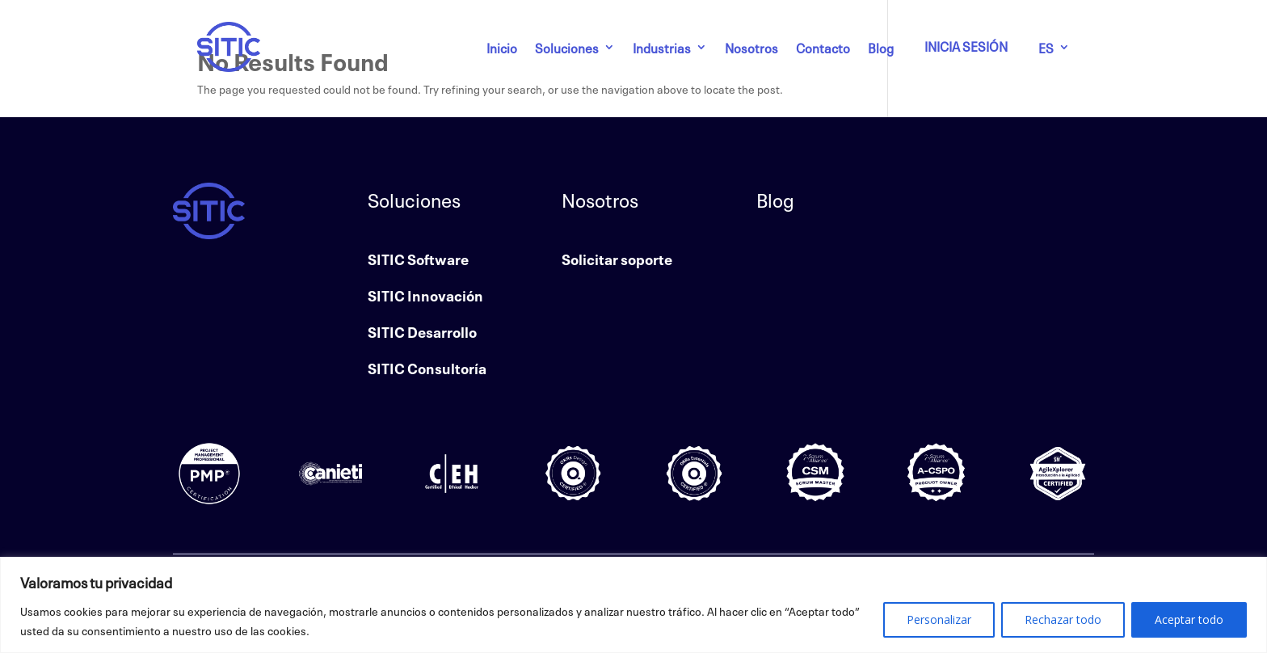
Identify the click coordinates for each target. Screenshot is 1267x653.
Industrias (662, 47)
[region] (633, 605)
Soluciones (567, 47)
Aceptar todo (1189, 619)
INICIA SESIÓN (966, 45)
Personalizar (939, 619)
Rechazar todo (1063, 619)
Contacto (823, 47)
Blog (881, 47)
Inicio (501, 47)
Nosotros (751, 47)
